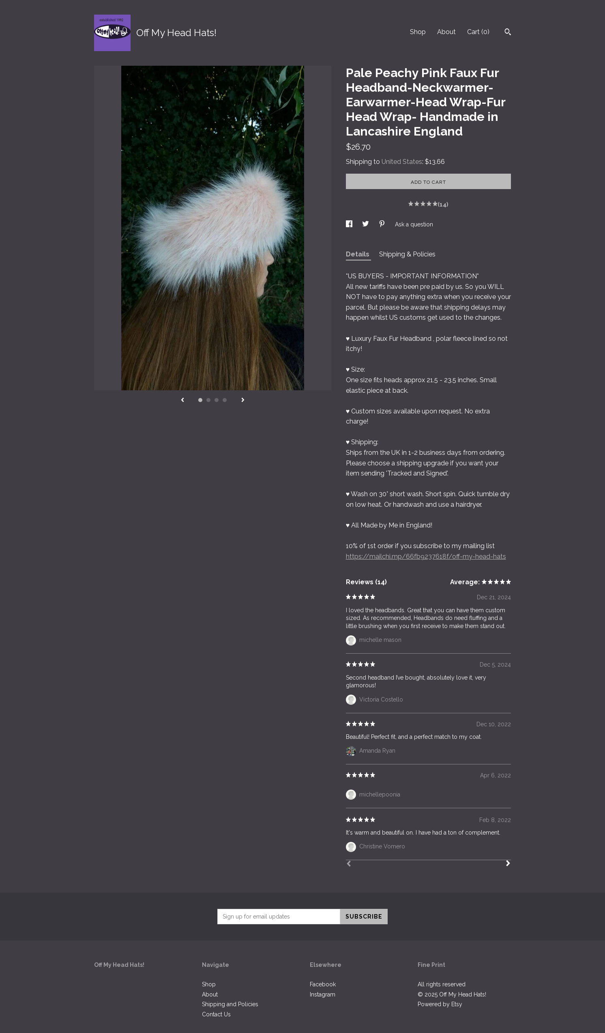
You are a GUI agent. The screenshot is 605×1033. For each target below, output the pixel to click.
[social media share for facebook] (350, 224)
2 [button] (208, 400)
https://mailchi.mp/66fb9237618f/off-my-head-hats (426, 556)
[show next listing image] (243, 400)
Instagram (322, 994)
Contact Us (216, 1014)
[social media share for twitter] (366, 224)
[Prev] (349, 865)
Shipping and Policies (230, 1004)
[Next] (508, 864)
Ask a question (414, 224)
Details (358, 254)
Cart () (478, 32)
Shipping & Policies (407, 254)
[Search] (508, 32)
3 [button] (217, 400)
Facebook (323, 984)
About (446, 32)
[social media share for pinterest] (383, 224)
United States (402, 162)
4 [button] (225, 400)
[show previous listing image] (182, 400)
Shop (418, 32)
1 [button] (200, 400)
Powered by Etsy (440, 1004)
